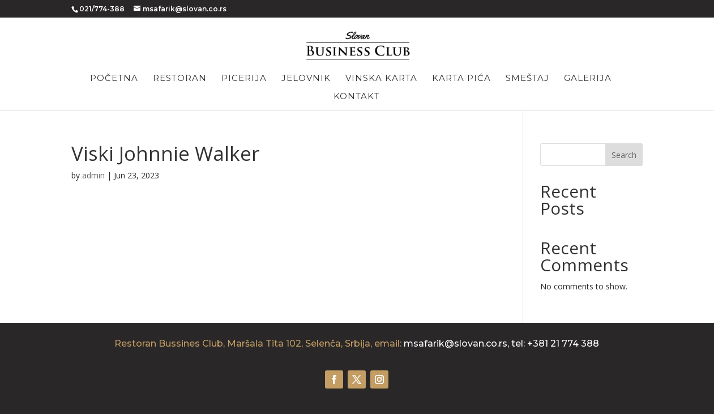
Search (624, 155)
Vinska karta (381, 78)
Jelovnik (306, 78)
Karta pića (461, 78)
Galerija (588, 78)
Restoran (180, 78)
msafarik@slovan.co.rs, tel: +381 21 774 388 (501, 343)
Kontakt (357, 96)
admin (93, 175)
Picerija (244, 78)
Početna (114, 78)
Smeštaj (527, 78)
